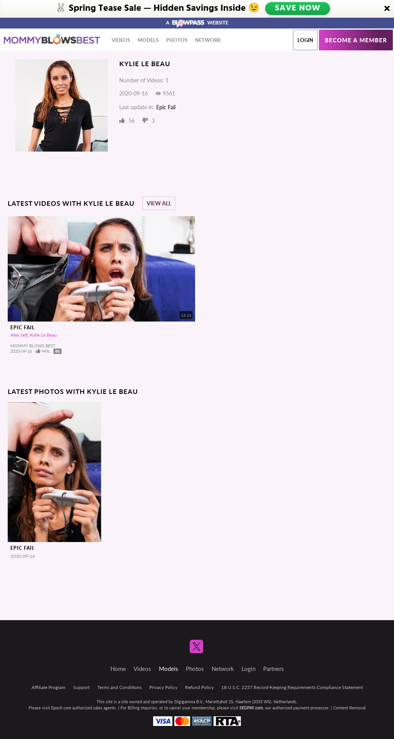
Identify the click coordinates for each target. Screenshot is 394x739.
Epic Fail (165, 107)
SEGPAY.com (251, 707)
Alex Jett (19, 335)
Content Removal (349, 707)
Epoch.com (61, 707)
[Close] (387, 9)
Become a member (356, 40)
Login (305, 40)
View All (159, 203)
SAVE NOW (297, 8)
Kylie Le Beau (43, 335)
